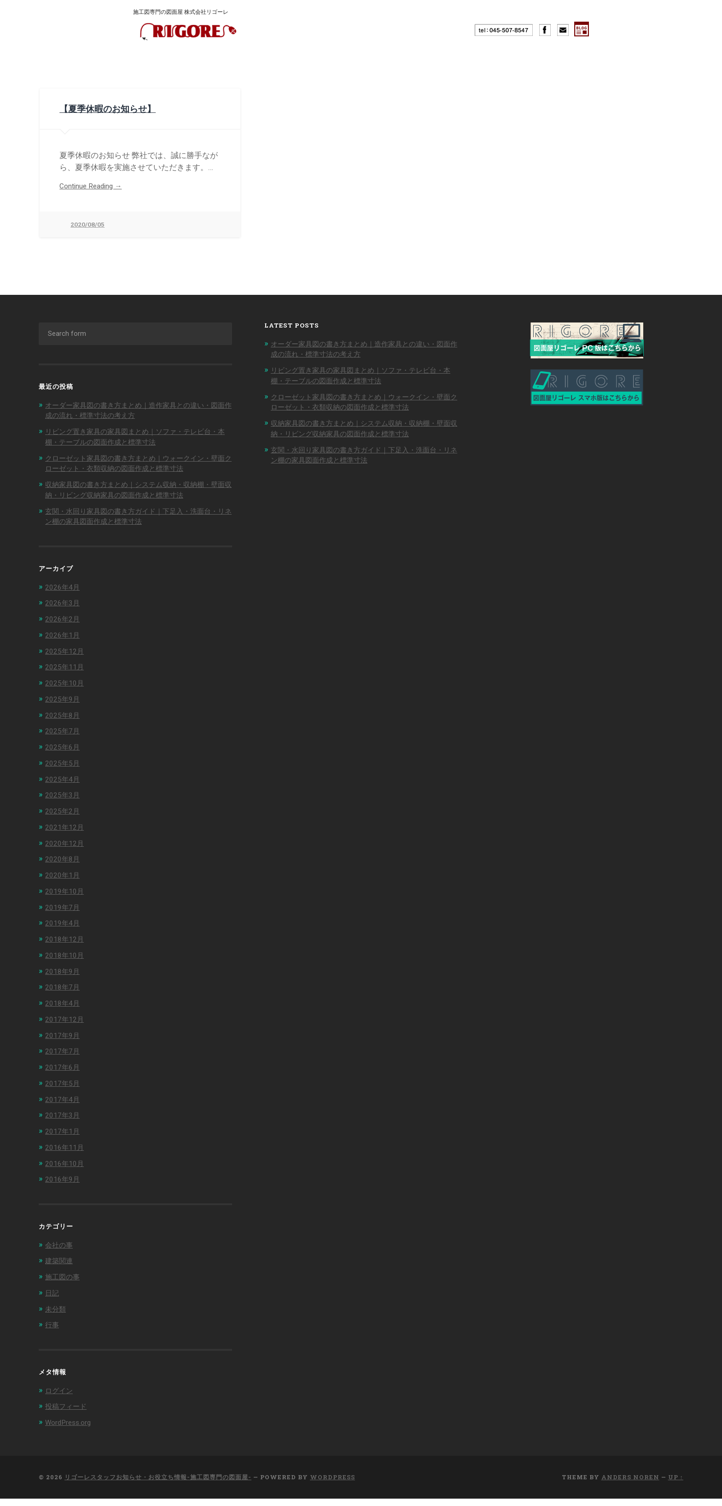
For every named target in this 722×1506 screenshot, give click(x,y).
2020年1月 (64, 889)
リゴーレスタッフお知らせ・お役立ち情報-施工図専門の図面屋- (157, 1484)
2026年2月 (64, 637)
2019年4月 (64, 936)
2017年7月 (64, 1062)
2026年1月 (64, 652)
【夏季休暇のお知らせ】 (94, 107)
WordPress (332, 1484)
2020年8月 (64, 873)
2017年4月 (64, 1109)
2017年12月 (66, 1031)
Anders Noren (630, 1484)
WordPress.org (71, 1430)
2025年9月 (64, 716)
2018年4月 (64, 1015)
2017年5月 (64, 1094)
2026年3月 (64, 621)
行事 (53, 1332)
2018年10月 (66, 968)
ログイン (60, 1398)
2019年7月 (64, 921)
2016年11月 (66, 1157)
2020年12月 (66, 857)
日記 (53, 1301)
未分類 (57, 1317)
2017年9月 (64, 1047)
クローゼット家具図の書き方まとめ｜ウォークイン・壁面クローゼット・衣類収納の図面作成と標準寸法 (135, 467)
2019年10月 (66, 905)
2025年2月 (64, 826)
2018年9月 (64, 984)
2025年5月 (64, 779)
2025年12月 (66, 668)
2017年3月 (64, 1126)
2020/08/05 (87, 225)
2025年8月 (64, 731)
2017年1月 (64, 1141)
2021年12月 (66, 842)
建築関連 (60, 1269)
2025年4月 (64, 794)
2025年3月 (64, 810)
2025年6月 (64, 763)
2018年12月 (66, 952)
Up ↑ (675, 1484)
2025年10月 (66, 700)
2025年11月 (66, 684)
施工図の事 (64, 1285)
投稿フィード (68, 1413)
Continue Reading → (94, 185)
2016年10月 (66, 1173)
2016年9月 (64, 1189)
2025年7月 (64, 747)
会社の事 (60, 1254)
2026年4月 (64, 605)
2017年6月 (64, 1078)
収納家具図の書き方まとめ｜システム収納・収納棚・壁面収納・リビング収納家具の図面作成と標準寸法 (135, 504)
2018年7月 (64, 999)
